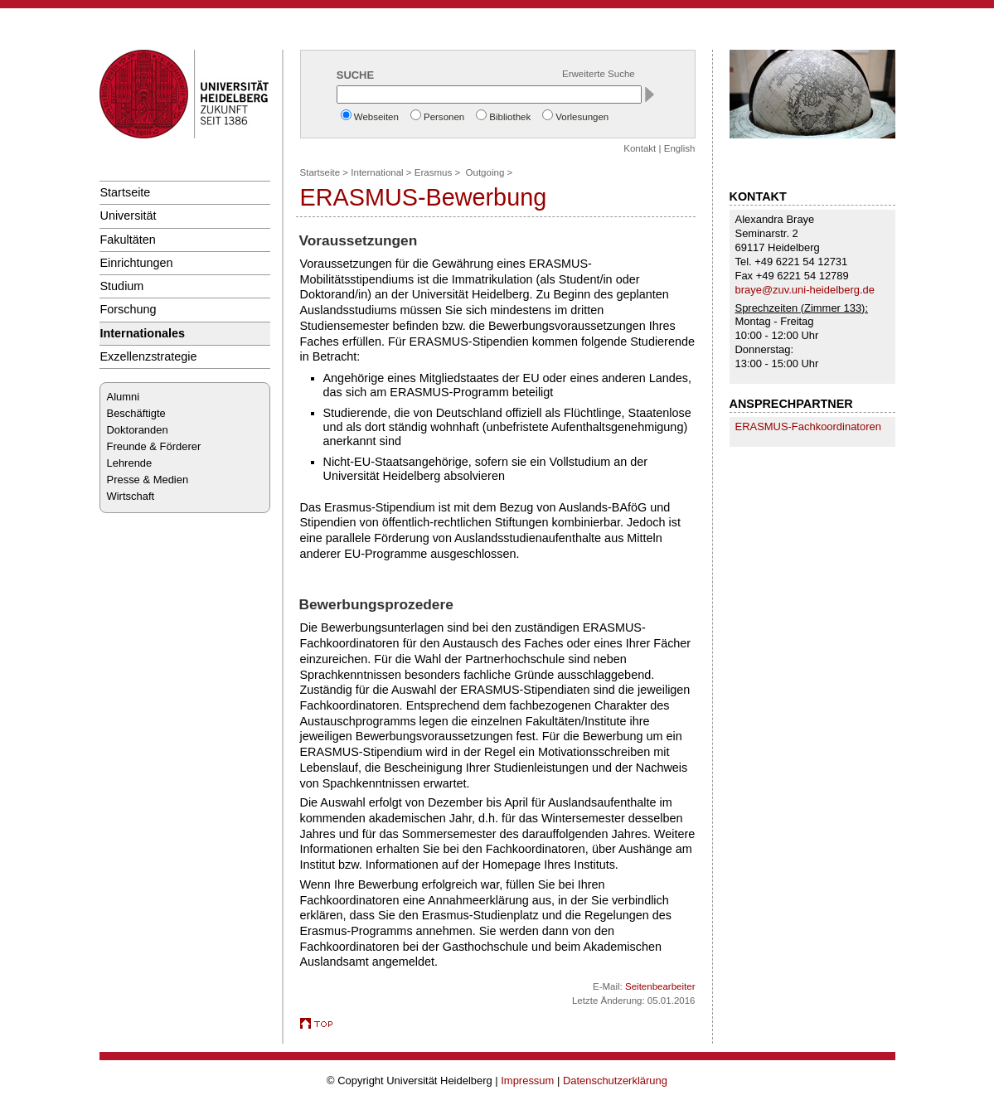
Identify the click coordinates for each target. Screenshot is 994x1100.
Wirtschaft (131, 496)
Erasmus (433, 172)
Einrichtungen (136, 262)
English (680, 148)
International (377, 172)
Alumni (123, 396)
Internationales (142, 333)
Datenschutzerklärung (615, 1080)
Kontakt (639, 148)
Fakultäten (128, 239)
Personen (444, 117)
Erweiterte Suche (598, 74)
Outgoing (485, 172)
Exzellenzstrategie (148, 356)
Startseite (125, 192)
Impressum (527, 1080)
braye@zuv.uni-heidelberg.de (805, 289)
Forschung (128, 309)
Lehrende (130, 463)
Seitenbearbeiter (660, 986)
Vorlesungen (582, 117)
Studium (122, 286)
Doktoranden (137, 430)
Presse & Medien (148, 479)
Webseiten (376, 117)
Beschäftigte (136, 413)
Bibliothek (510, 117)
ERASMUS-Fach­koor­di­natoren (808, 426)
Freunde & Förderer (154, 446)
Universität (128, 215)
